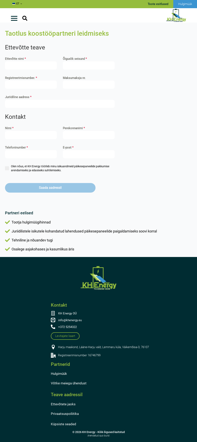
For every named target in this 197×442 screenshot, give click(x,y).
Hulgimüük (59, 374)
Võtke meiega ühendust (69, 383)
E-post (68, 147)
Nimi (9, 128)
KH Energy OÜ (67, 313)
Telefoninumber (16, 147)
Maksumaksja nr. (74, 78)
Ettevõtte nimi (15, 59)
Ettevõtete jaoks (63, 404)
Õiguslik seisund (75, 59)
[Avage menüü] (14, 18)
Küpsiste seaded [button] (63, 424)
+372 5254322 (67, 327)
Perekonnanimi (74, 128)
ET (15, 3)
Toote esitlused (158, 4)
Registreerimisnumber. (21, 78)
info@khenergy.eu (70, 320)
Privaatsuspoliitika (65, 414)
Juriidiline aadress (18, 97)
